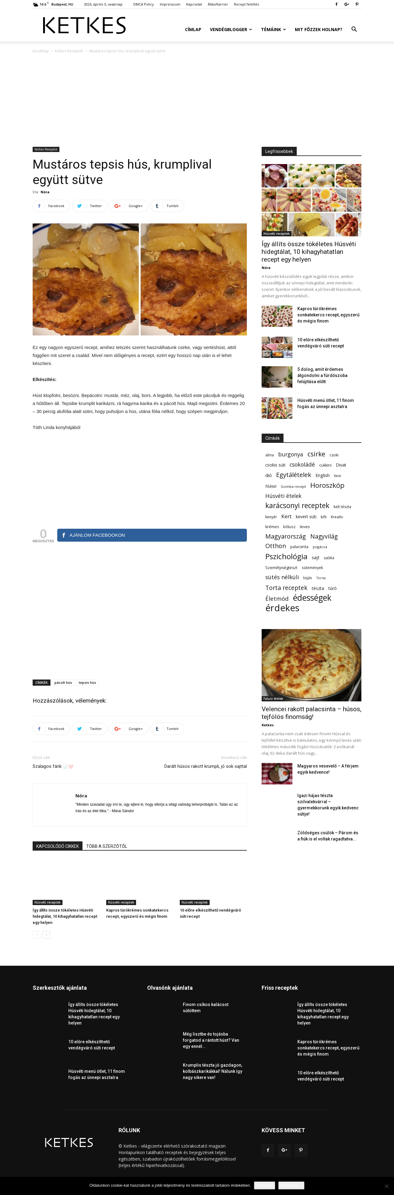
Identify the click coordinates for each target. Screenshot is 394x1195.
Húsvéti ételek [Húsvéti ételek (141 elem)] (283, 496)
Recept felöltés (246, 4)
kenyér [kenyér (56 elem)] (271, 516)
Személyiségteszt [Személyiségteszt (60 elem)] (281, 567)
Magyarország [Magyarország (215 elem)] (285, 536)
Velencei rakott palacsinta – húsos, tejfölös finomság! (311, 712)
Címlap (193, 29)
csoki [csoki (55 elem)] (334, 455)
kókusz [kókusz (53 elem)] (289, 526)
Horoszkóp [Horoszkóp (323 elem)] (327, 485)
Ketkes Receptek (69, 51)
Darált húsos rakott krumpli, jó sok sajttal (205, 766)
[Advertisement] (197, 101)
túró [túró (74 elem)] (332, 588)
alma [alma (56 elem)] (269, 455)
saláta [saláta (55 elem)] (329, 557)
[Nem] (386, 1186)
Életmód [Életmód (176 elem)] (277, 598)
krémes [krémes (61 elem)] (272, 526)
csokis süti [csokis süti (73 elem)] (275, 465)
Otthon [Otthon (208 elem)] (275, 546)
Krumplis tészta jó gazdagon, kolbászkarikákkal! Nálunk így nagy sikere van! (212, 1071)
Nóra (45, 192)
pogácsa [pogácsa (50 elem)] (320, 546)
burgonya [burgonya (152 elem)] (290, 454)
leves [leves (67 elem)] (305, 526)
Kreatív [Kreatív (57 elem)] (337, 516)
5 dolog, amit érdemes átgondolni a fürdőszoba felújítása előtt (322, 375)
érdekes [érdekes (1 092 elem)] (282, 608)
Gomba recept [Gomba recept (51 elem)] (293, 486)
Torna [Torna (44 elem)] (321, 578)
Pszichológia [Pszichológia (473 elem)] (286, 556)
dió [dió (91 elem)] (268, 475)
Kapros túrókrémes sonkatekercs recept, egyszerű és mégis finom (328, 314)
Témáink (273, 29)
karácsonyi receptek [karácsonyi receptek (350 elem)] (297, 505)
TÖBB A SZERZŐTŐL (106, 846)
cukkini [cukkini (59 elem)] (325, 465)
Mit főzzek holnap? (318, 29)
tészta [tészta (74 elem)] (318, 588)
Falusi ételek (273, 698)
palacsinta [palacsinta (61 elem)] (299, 546)
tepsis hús (87, 682)
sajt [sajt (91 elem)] (316, 557)
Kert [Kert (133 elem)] (286, 516)
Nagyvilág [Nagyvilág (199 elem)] (324, 536)
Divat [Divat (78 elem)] (341, 465)
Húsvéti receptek (47, 902)
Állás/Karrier (218, 4)
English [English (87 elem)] (323, 475)
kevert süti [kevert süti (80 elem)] (306, 516)
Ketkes (268, 725)
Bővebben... (291, 1185)
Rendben (264, 1185)
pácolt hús (63, 682)
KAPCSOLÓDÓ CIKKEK (57, 846)
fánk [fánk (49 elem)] (337, 475)
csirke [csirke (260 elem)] (316, 454)
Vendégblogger (231, 29)
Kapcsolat (194, 4)
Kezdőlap (41, 51)
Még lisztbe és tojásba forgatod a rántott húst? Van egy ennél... (211, 1040)
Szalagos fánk (53, 767)
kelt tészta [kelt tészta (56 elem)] (342, 506)
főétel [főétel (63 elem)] (270, 486)
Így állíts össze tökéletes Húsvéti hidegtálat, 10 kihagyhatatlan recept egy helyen (65, 916)
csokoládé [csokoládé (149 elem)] (302, 464)
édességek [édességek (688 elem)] (312, 598)
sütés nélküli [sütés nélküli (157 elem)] (282, 577)
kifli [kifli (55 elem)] (324, 516)
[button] (354, 30)
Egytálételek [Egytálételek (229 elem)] (293, 474)
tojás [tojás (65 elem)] (307, 577)
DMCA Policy (143, 4)
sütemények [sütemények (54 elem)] (312, 567)
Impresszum (170, 4)
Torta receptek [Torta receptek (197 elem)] (286, 587)
